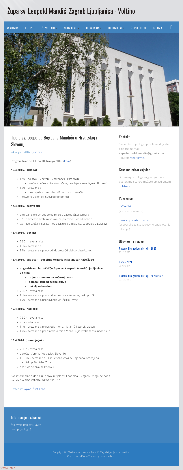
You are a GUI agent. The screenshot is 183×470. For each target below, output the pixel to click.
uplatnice (124, 186)
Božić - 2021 (125, 262)
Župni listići (139, 28)
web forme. (137, 157)
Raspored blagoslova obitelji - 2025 (137, 248)
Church (71, 456)
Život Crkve (39, 389)
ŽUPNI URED (48, 28)
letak (67, 161)
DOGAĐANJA (92, 28)
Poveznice (125, 205)
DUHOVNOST (115, 28)
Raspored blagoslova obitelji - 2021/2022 (141, 276)
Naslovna (12, 28)
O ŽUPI (29, 28)
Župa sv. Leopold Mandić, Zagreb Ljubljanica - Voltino (71, 11)
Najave (27, 389)
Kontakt (158, 28)
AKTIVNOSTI (70, 28)
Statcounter (7, 468)
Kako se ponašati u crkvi (134, 220)
